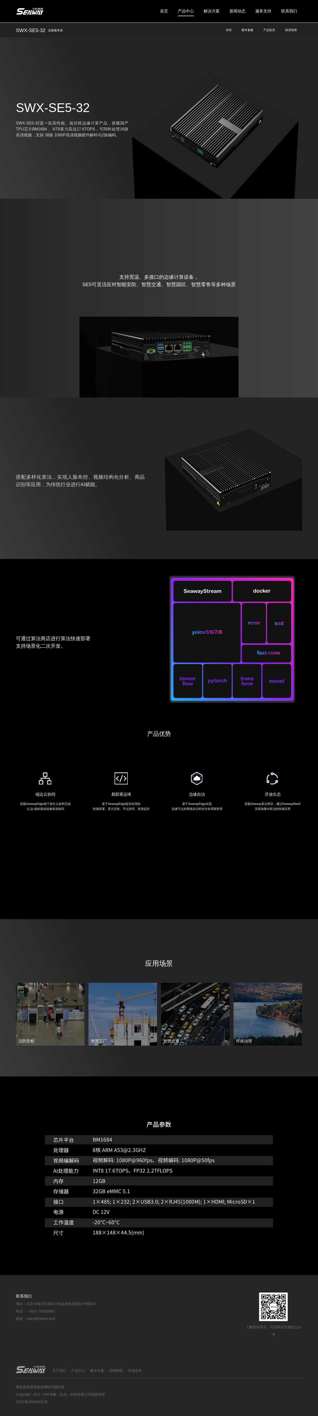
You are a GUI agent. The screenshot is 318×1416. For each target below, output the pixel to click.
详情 (229, 30)
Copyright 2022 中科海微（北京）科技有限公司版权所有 (60, 1394)
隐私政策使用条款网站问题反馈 (40, 1387)
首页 (164, 11)
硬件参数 (247, 30)
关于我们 (59, 1371)
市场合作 (135, 1371)
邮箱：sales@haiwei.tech (35, 1319)
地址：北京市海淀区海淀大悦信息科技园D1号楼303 (56, 1304)
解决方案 (212, 11)
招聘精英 (116, 1371)
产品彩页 (269, 30)
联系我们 (289, 11)
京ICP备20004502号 (32, 1402)
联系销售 (291, 30)
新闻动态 (237, 11)
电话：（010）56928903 (35, 1311)
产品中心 (186, 11)
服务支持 (263, 11)
